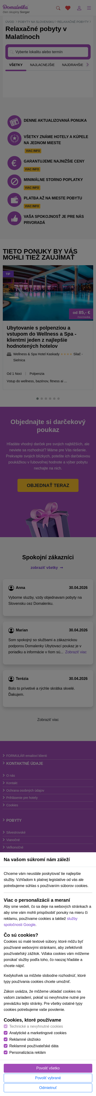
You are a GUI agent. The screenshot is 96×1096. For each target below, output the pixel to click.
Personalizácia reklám (27, 1052)
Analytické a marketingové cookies (37, 1033)
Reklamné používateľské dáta (33, 1046)
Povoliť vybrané (48, 1078)
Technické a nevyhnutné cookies (36, 1026)
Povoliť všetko (48, 1068)
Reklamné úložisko (25, 1039)
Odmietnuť (48, 1088)
